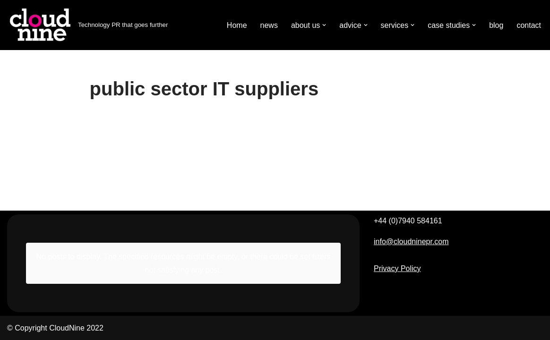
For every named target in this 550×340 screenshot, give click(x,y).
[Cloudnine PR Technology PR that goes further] (87, 25)
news (269, 25)
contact (528, 25)
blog (496, 25)
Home (237, 25)
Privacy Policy (397, 268)
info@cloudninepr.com (411, 242)
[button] (324, 25)
